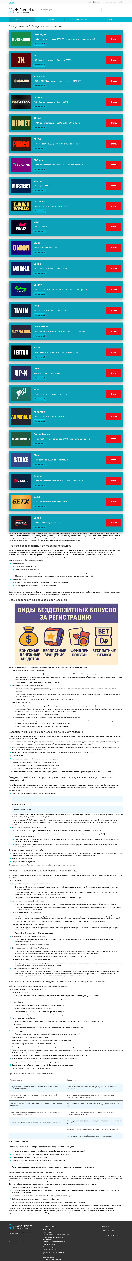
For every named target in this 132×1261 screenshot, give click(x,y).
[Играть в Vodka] (66, 269)
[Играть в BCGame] (66, 165)
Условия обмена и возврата (79, 19)
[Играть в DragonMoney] (66, 439)
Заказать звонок (110, 2)
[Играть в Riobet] (66, 123)
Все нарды (46, 1229)
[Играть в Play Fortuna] (66, 331)
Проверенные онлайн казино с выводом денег (53, 1238)
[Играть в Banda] (66, 523)
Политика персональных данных (18, 1242)
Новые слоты (47, 1232)
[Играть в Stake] (66, 460)
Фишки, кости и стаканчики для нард (55, 1252)
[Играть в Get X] (66, 502)
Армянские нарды (49, 1247)
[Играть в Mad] (66, 227)
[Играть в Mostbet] (66, 186)
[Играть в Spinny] (66, 289)
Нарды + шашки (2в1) (50, 1249)
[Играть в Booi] (66, 394)
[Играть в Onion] (66, 248)
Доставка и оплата (50, 19)
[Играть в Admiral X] (66, 416)
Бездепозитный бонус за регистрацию (56, 1235)
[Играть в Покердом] (66, 39)
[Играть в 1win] (66, 310)
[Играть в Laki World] (66, 206)
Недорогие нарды (49, 1244)
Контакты (108, 19)
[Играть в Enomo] (66, 481)
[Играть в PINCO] (66, 144)
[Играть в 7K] (66, 60)
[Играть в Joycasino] (66, 81)
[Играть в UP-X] (66, 373)
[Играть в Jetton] (66, 352)
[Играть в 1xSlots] (66, 102)
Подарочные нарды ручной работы (54, 1241)
